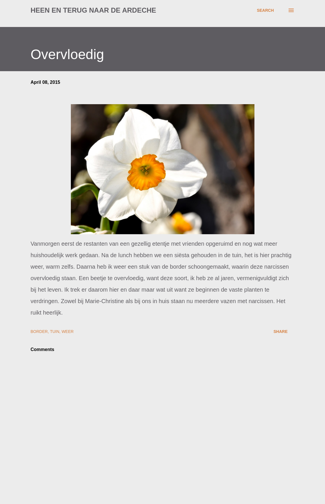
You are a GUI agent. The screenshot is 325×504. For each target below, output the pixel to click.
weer (68, 331)
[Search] (265, 10)
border (39, 331)
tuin (54, 331)
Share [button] (280, 331)
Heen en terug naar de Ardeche (93, 10)
